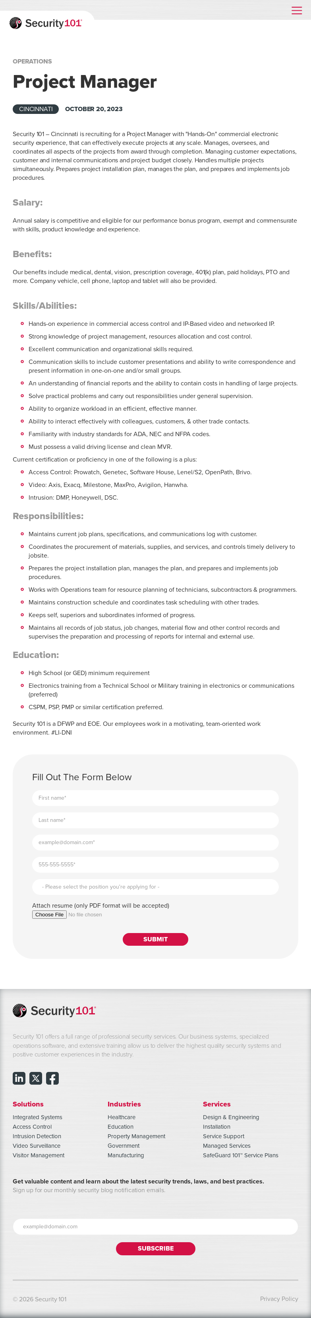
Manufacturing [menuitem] (126, 1155)
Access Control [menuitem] (32, 1126)
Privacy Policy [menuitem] (279, 1299)
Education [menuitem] (120, 1126)
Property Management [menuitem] (136, 1136)
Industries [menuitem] (124, 1104)
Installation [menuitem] (216, 1126)
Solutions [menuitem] (28, 1104)
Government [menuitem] (123, 1145)
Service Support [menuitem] (223, 1136)
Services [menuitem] (217, 1104)
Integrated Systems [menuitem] (37, 1117)
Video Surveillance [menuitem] (36, 1145)
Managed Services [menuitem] (227, 1145)
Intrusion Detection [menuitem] (37, 1136)
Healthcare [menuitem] (121, 1117)
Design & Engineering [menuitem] (231, 1117)
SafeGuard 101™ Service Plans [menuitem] (240, 1155)
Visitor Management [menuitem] (38, 1155)
